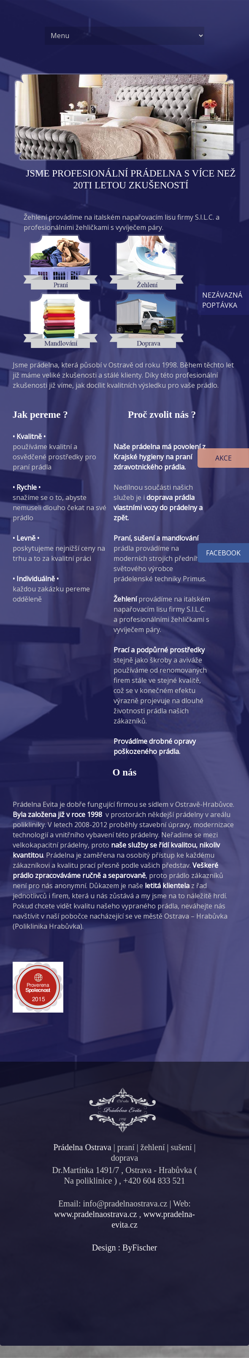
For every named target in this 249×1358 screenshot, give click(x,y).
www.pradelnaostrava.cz (95, 1214)
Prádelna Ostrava (82, 1147)
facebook (223, 553)
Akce (223, 458)
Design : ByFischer (124, 1247)
